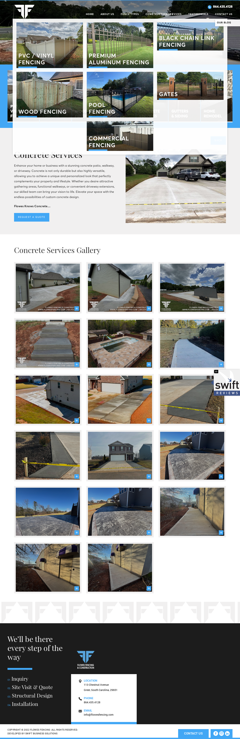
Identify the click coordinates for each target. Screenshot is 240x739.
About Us (107, 14)
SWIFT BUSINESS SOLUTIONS (41, 733)
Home (90, 14)
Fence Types (130, 14)
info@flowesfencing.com (98, 714)
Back (218, 140)
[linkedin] (227, 733)
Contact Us (223, 14)
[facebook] (215, 733)
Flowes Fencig (24, 14)
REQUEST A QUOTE (31, 217)
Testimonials (198, 14)
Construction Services (164, 14)
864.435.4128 (219, 7)
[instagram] (221, 733)
